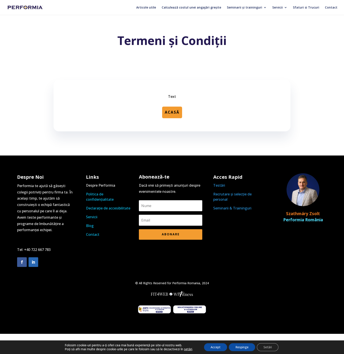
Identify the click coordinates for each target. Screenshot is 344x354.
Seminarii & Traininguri (232, 208)
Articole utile (146, 7)
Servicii (277, 7)
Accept (215, 347)
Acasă (172, 112)
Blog (90, 225)
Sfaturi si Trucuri (306, 7)
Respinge (242, 347)
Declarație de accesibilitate (108, 208)
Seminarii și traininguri (244, 7)
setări (188, 349)
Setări (267, 347)
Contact (331, 7)
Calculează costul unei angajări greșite (191, 7)
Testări (219, 185)
